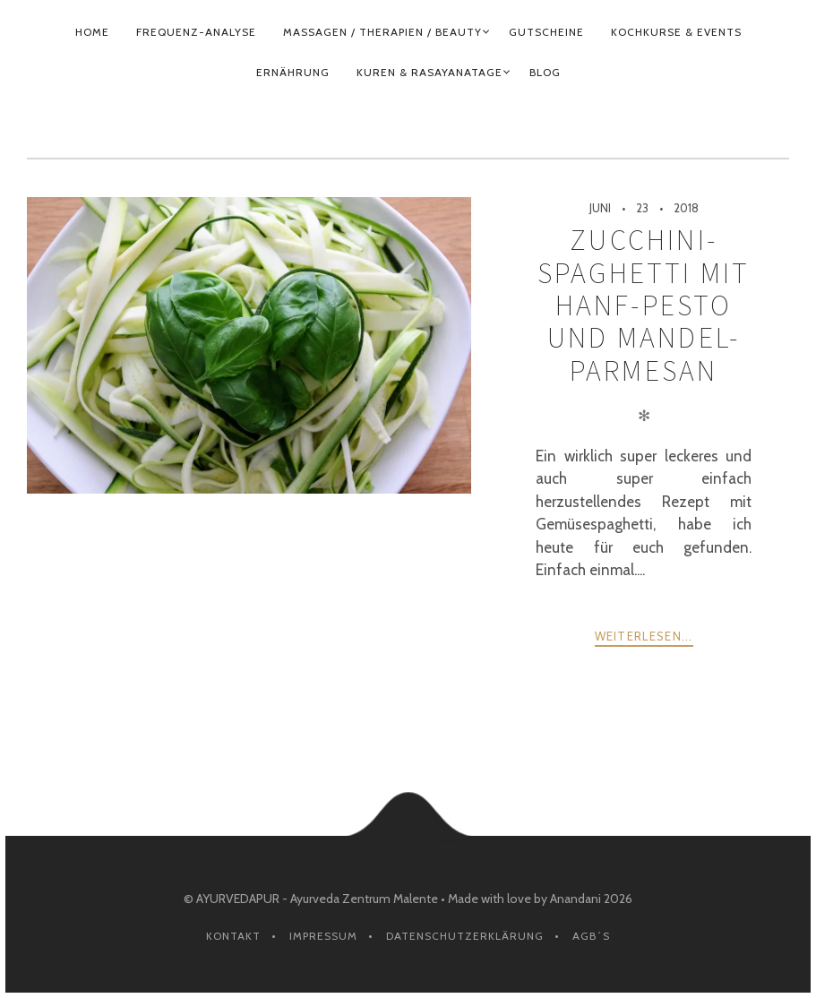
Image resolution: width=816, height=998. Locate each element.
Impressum (323, 935)
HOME (92, 32)
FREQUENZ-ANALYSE (196, 32)
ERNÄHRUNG (293, 72)
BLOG (545, 72)
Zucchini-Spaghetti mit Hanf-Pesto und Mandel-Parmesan (644, 305)
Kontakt (233, 935)
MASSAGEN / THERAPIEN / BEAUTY (382, 32)
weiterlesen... (644, 636)
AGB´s (591, 935)
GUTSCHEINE (546, 32)
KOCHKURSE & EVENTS (676, 32)
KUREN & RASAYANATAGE (429, 72)
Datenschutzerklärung (465, 935)
